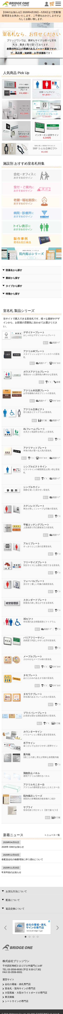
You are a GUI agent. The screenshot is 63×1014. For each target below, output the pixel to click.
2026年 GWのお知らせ (13, 847)
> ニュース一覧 (52, 835)
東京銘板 (9, 997)
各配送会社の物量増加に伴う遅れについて (22, 859)
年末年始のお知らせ (11, 872)
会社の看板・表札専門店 (18, 984)
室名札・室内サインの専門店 (20, 988)
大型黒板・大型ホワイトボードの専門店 (26, 992)
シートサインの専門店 (16, 1001)
